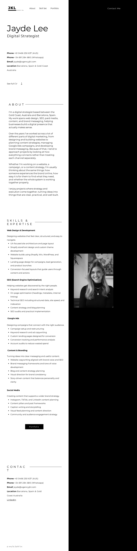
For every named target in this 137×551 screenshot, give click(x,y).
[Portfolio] (34, 426)
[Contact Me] (114, 8)
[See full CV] (12, 84)
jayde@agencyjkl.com (25, 61)
